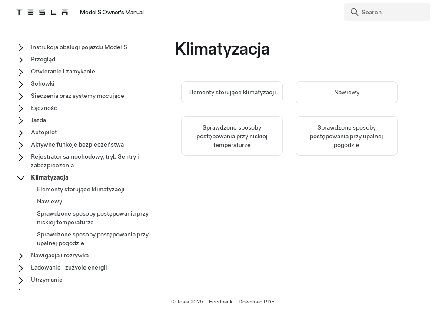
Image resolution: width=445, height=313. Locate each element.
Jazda (38, 120)
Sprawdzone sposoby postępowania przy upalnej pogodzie (346, 136)
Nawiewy (346, 92)
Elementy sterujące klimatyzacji (232, 92)
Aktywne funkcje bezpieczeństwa (77, 144)
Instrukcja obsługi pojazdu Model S (79, 46)
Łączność (44, 107)
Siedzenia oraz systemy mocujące (77, 95)
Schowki (43, 83)
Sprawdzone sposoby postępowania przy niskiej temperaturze (232, 136)
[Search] (388, 12)
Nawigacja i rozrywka (60, 255)
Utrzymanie (47, 279)
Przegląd (43, 59)
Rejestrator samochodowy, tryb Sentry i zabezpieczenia (85, 161)
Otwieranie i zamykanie (63, 71)
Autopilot (44, 132)
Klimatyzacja (50, 177)
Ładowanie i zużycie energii (69, 267)
